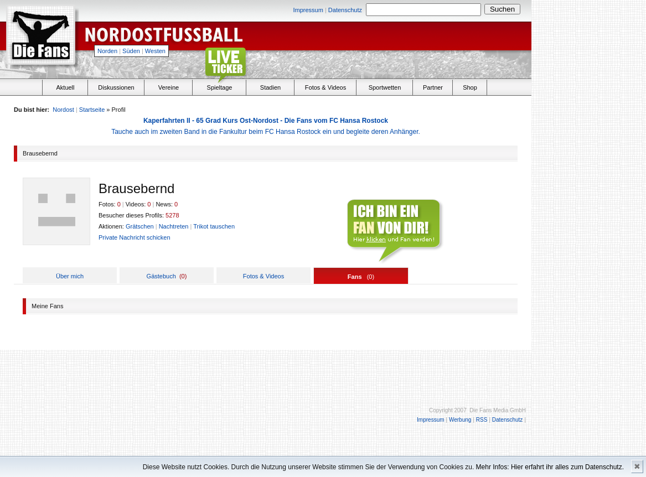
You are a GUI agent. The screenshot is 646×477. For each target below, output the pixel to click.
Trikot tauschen (214, 226)
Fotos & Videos (325, 87)
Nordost (63, 109)
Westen (155, 51)
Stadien (270, 87)
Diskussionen (116, 87)
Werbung (460, 420)
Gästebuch (161, 276)
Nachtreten (174, 226)
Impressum (308, 10)
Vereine (168, 87)
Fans (355, 276)
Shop (470, 87)
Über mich (70, 276)
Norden (107, 51)
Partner (433, 87)
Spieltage (219, 87)
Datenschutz (345, 10)
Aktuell (65, 87)
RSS (482, 420)
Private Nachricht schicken (134, 237)
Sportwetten (385, 87)
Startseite (92, 109)
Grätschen (140, 226)
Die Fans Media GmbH (497, 410)
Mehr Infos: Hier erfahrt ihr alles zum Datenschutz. (550, 467)
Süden (131, 51)
